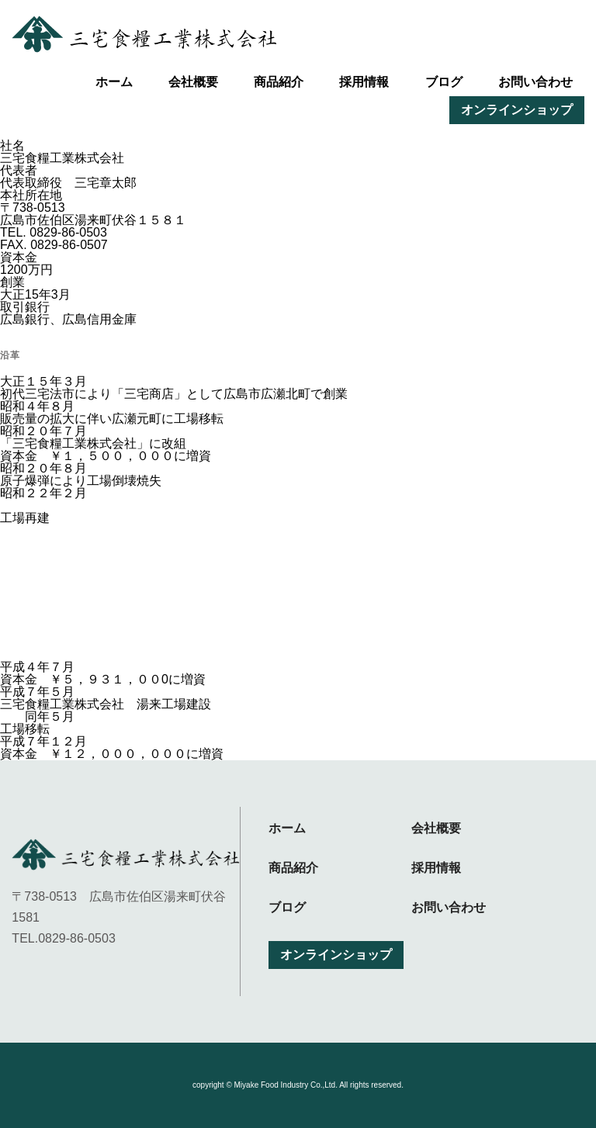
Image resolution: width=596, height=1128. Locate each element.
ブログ (444, 81)
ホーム (114, 81)
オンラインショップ (517, 109)
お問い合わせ (535, 81)
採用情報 (364, 81)
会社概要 (193, 81)
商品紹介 (278, 81)
